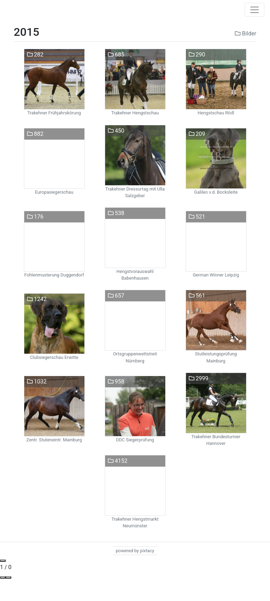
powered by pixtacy (135, 550)
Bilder (245, 33)
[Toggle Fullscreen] (8, 577)
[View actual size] (3, 577)
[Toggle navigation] (254, 10)
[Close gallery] (3, 561)
